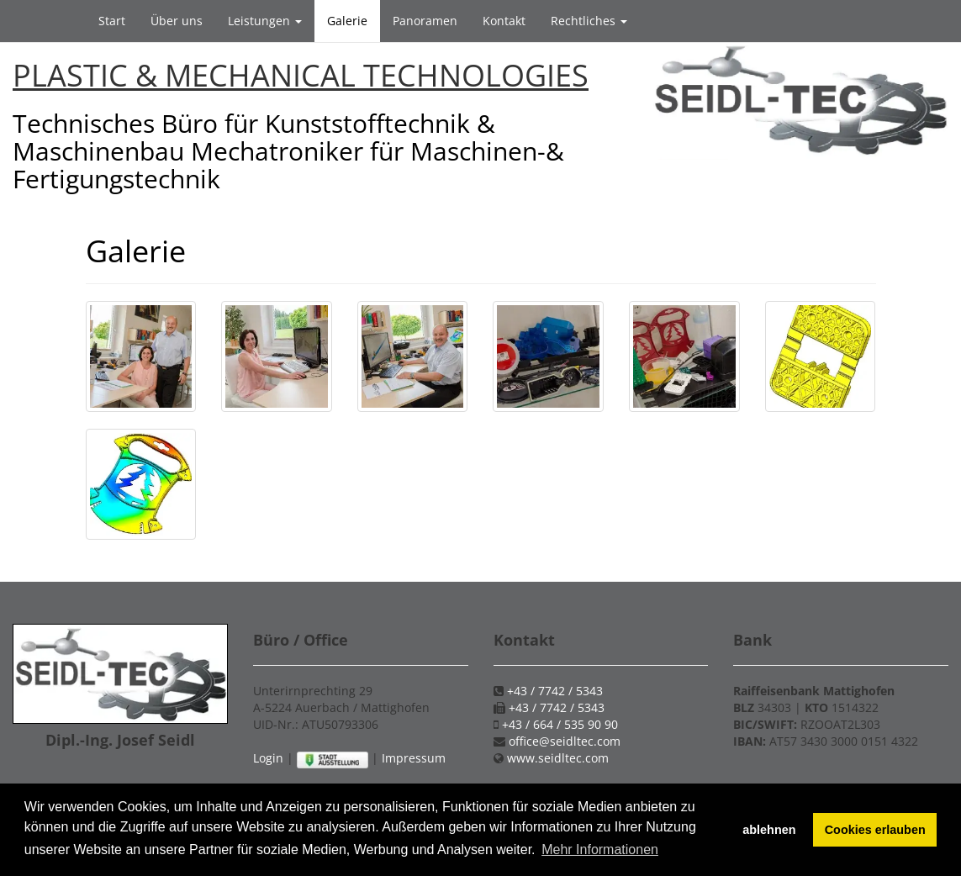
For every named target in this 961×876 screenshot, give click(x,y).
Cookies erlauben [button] (875, 829)
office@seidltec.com (564, 741)
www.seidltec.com (558, 758)
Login (268, 758)
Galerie (347, 21)
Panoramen (425, 21)
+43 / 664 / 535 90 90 (560, 724)
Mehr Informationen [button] (599, 849)
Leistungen (265, 21)
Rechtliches (589, 21)
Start (111, 21)
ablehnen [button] (768, 829)
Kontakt (504, 21)
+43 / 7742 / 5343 (555, 691)
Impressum (414, 758)
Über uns (176, 21)
